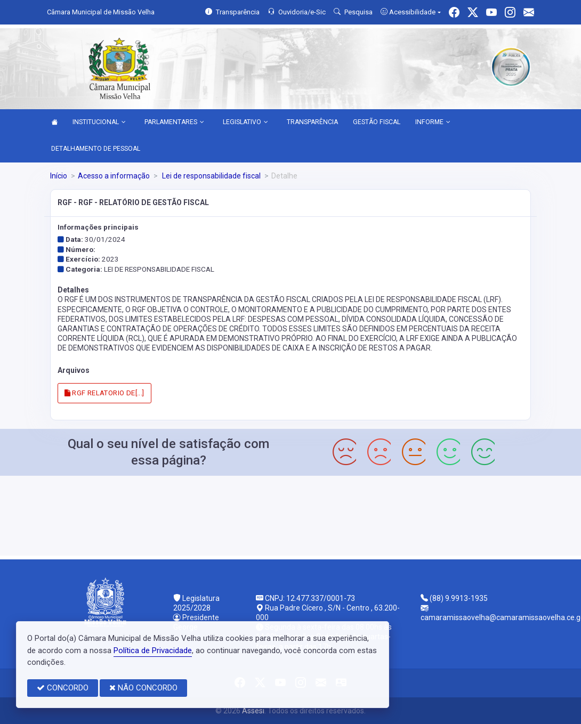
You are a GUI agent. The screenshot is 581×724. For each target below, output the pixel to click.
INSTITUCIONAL (99, 122)
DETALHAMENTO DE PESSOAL (95, 148)
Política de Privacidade (153, 650)
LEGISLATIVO (245, 122)
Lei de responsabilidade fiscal (210, 176)
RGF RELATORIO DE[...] (104, 393)
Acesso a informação (114, 176)
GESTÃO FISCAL (376, 122)
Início (58, 176)
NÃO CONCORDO (143, 688)
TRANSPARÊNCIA (312, 122)
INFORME (432, 122)
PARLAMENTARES (174, 122)
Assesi (253, 710)
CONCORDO (62, 688)
